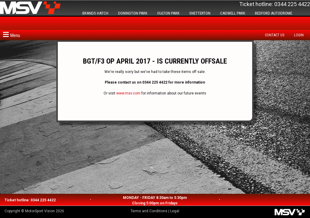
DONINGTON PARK (132, 13)
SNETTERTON (199, 13)
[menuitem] (276, 35)
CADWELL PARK (232, 13)
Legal (174, 211)
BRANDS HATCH (95, 13)
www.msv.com (128, 93)
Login (299, 35)
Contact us (274, 35)
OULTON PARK (168, 13)
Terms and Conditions (148, 211)
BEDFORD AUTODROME (273, 13)
